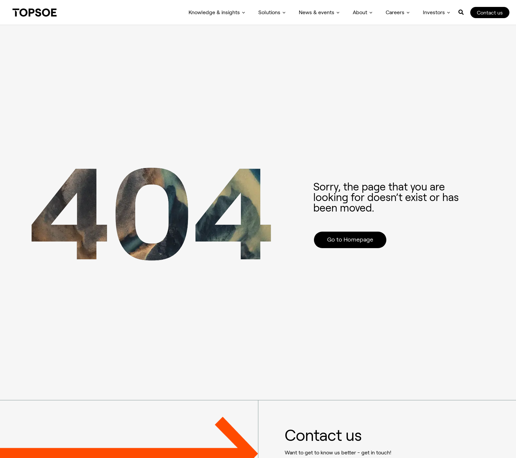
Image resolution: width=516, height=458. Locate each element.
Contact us (490, 12)
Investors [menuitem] (434, 12)
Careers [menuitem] (395, 12)
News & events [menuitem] (316, 12)
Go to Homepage (350, 239)
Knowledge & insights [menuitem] (214, 12)
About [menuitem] (360, 12)
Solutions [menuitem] (269, 12)
